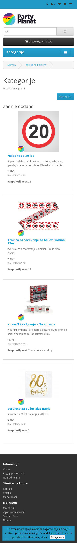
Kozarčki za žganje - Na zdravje (31, 324)
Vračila (7, 493)
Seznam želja (10, 516)
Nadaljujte (65, 96)
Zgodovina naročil (13, 512)
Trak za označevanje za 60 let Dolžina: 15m (36, 241)
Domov (11, 65)
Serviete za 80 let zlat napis (28, 408)
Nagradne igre (11, 477)
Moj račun (9, 508)
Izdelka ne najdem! (36, 65)
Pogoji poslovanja (13, 473)
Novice (7, 520)
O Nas (6, 469)
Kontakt (7, 489)
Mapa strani (10, 497)
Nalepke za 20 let (20, 156)
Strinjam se (57, 537)
